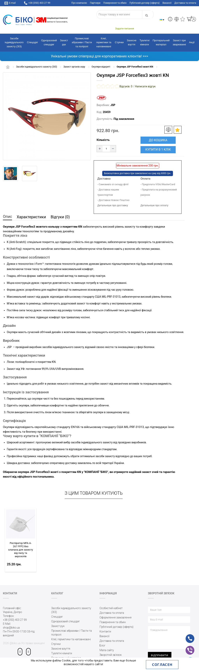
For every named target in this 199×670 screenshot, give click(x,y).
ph (187, 636)
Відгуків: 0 (125, 86)
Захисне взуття (131, 42)
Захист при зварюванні (179, 42)
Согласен (162, 664)
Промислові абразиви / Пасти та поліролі (82, 42)
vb (187, 647)
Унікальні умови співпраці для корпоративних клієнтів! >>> (99, 56)
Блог (102, 645)
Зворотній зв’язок (111, 654)
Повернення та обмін (115, 3)
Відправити (159, 655)
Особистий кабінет (111, 608)
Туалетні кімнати (144, 42)
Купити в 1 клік (158, 149)
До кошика (158, 140)
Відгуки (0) (61, 217)
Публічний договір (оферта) (144, 3)
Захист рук (64, 42)
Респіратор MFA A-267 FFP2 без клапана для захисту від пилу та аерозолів (20, 550)
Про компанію (79, 3)
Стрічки (119, 42)
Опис (7, 216)
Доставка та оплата (185, 3)
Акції (192, 42)
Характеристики (32, 217)
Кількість (103, 140)
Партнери (95, 3)
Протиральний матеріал (161, 42)
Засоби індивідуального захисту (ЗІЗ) (14, 42)
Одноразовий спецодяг (49, 42)
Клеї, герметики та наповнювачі (103, 42)
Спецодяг (32, 42)
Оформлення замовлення (116, 617)
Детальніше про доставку (112, 205)
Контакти (105, 631)
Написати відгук (145, 86)
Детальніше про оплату (154, 205)
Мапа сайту (107, 650)
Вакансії (166, 3)
